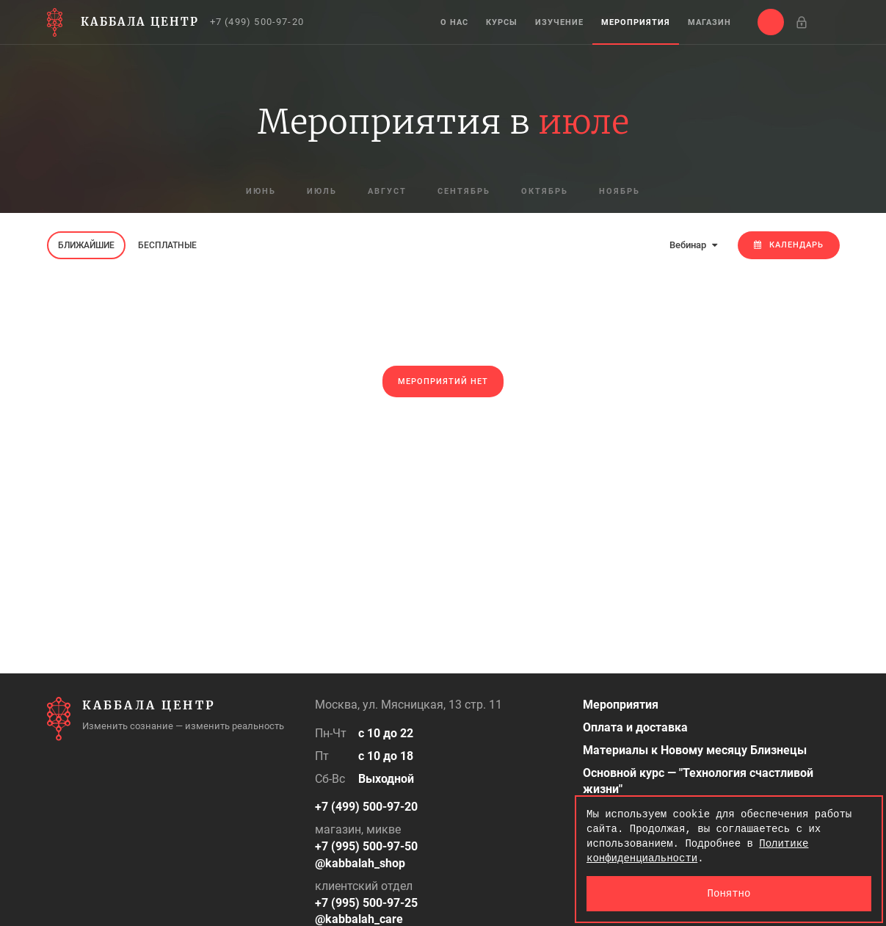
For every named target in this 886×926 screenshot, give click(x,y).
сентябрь (463, 191)
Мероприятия (635, 22)
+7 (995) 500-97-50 (366, 846)
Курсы (502, 22)
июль (322, 191)
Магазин (709, 22)
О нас (454, 22)
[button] (771, 22)
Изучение (559, 22)
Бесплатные (167, 245)
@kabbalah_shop (360, 863)
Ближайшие (86, 245)
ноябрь (619, 191)
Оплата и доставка (635, 727)
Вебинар (693, 244)
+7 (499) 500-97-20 (257, 21)
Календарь (789, 245)
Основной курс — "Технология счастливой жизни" (698, 781)
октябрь (544, 191)
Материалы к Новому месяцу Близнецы (695, 750)
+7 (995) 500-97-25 (366, 903)
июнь (261, 191)
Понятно (729, 893)
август (387, 191)
